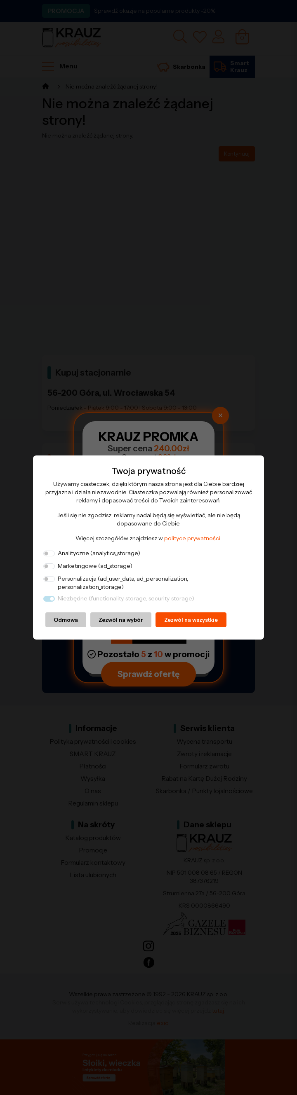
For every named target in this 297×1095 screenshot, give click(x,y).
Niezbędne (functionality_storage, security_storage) (126, 598)
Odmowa (66, 619)
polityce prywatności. (193, 538)
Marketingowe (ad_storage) (95, 566)
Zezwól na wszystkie (191, 619)
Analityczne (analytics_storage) (99, 553)
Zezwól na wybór (121, 619)
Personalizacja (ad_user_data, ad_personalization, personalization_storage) (123, 583)
